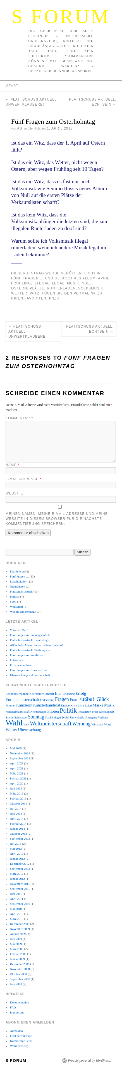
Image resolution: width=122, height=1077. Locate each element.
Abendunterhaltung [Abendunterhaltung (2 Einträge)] (17, 693)
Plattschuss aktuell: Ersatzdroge (29, 640)
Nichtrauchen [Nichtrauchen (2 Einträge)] (38, 711)
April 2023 (16, 763)
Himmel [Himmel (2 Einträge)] (10, 705)
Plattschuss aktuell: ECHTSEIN (90, 329)
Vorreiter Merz (19, 630)
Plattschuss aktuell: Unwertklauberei (27, 331)
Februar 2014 (18, 823)
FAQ (13, 1007)
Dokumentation (19, 1002)
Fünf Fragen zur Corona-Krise (28, 670)
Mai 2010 (16, 908)
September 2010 (20, 903)
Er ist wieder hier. (21, 665)
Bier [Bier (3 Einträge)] (58, 693)
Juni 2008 (16, 984)
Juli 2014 (15, 808)
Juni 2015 (16, 788)
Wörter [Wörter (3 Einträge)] (11, 729)
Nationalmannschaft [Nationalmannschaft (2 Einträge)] (18, 711)
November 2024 (20, 753)
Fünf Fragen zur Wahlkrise (26, 655)
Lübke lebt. (17, 660)
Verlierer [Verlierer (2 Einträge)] (103, 717)
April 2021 (16, 768)
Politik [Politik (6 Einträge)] (68, 710)
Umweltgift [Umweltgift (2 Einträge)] (77, 717)
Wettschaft (16, 606)
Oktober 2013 (18, 833)
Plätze (37, 288)
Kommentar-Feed (21, 1040)
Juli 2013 (15, 843)
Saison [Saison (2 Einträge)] (9, 717)
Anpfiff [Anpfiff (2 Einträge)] (49, 693)
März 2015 (16, 793)
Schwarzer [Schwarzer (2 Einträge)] (20, 717)
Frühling (21, 283)
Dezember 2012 (20, 863)
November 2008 (20, 969)
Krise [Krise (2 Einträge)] (73, 705)
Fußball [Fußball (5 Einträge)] (87, 699)
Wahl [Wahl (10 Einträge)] (14, 722)
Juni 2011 (16, 893)
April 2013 (16, 853)
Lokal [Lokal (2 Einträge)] (88, 705)
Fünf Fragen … (19, 576)
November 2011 (20, 883)
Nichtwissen (17, 586)
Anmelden (16, 1030)
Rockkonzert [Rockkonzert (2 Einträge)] (106, 711)
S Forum (60, 16)
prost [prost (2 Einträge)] (95, 711)
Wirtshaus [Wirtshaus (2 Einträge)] (97, 724)
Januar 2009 (17, 959)
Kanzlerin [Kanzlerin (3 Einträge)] (24, 705)
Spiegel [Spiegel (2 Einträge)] (56, 717)
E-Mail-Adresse (24, 479)
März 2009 (16, 949)
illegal (41, 283)
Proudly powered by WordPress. (89, 1061)
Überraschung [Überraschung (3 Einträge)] (29, 729)
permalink (85, 293)
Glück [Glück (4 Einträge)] (103, 699)
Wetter (19, 293)
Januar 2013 (17, 858)
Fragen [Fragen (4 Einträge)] (62, 699)
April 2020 (16, 783)
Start (12, 86)
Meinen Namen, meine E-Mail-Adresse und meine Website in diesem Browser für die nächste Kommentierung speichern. (57, 519)
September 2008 (20, 979)
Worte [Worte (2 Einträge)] (107, 724)
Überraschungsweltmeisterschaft (30, 675)
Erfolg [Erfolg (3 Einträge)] (81, 693)
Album (88, 278)
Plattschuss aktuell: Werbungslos (30, 650)
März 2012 (16, 873)
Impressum (17, 1012)
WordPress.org (19, 1045)
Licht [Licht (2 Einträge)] (81, 705)
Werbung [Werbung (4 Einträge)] (81, 724)
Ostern (19, 288)
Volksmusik (90, 288)
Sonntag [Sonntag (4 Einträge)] (36, 717)
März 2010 (16, 918)
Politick (15, 596)
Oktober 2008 (18, 974)
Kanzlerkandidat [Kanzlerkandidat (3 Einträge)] (46, 705)
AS (19, 128)
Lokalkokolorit (19, 581)
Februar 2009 (18, 954)
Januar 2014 (17, 828)
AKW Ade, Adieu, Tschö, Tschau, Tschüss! (36, 645)
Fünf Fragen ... (27, 278)
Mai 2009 (16, 944)
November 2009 (20, 928)
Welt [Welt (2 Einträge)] (26, 724)
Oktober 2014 (18, 803)
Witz (34, 293)
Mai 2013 (16, 848)
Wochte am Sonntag (22, 611)
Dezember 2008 (20, 964)
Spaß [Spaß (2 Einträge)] (48, 717)
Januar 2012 (17, 878)
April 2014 (16, 818)
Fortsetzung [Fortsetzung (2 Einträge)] (47, 699)
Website (14, 493)
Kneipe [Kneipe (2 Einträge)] (65, 705)
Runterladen (61, 288)
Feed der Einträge (21, 1035)
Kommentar (19, 418)
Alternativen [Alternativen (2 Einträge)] (36, 693)
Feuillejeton (17, 571)
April (103, 278)
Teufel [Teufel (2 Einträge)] (65, 717)
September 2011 (20, 888)
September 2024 (20, 758)
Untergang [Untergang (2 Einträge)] (91, 717)
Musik (73, 283)
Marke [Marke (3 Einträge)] (98, 705)
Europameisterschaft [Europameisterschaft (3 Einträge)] (22, 699)
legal (58, 283)
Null (87, 283)
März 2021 (16, 773)
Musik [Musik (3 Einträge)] (109, 705)
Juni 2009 (16, 938)
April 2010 (16, 913)
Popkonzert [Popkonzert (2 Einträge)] (84, 711)
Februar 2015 (18, 798)
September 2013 (20, 838)
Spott (13, 601)
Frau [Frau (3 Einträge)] (73, 699)
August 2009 (18, 933)
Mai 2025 (16, 748)
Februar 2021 (18, 778)
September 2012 (20, 868)
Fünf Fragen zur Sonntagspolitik (30, 635)
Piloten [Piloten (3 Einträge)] (53, 711)
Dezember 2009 (20, 923)
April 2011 (16, 898)
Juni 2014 (16, 813)
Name (13, 465)
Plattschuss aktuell (21, 591)
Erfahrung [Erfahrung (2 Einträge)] (69, 693)
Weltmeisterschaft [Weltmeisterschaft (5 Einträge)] (50, 723)
